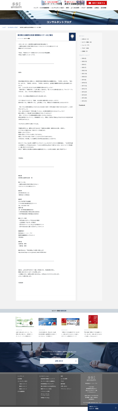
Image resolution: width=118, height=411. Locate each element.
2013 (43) (84, 98)
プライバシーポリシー (66, 388)
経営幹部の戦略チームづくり (48, 378)
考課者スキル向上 (45, 397)
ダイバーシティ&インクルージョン (45, 394)
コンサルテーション (44, 376)
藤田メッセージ (23, 386)
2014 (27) (84, 95)
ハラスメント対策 (45, 391)
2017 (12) (84, 85)
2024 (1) (84, 64)
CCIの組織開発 (44, 8)
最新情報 (63, 383)
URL (31, 250)
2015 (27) (84, 92)
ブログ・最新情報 (86, 8)
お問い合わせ (59, 361)
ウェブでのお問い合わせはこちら (90, 402)
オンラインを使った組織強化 (48, 381)
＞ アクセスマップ (91, 392)
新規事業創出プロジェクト (47, 383)
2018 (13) (84, 82)
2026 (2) (84, 58)
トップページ (21, 376)
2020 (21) (84, 76)
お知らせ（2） (85, 39)
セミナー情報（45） (87, 42)
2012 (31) (84, 101)
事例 (67, 8)
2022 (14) (84, 70)
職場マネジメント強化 (46, 388)
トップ (36, 8)
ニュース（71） (86, 45)
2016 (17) (84, 88)
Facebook (82, 105)
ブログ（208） (86, 48)
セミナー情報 (27, 38)
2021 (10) (84, 73)
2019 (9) (84, 79)
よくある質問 (75, 8)
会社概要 (103, 8)
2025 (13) (84, 61)
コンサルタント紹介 (57, 8)
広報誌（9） (85, 51)
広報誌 (96, 8)
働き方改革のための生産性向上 (48, 386)
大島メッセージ (23, 383)
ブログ (62, 381)
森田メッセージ (23, 388)
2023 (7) (84, 67)
